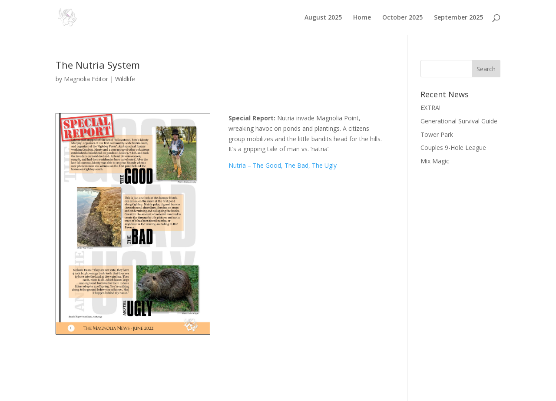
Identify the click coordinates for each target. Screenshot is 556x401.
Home (362, 17)
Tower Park (436, 134)
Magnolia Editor (86, 79)
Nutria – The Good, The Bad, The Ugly (282, 165)
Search (486, 69)
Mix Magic (434, 161)
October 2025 (402, 17)
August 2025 (323, 17)
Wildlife (125, 79)
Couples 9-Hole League (453, 147)
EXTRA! (430, 107)
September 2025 (458, 17)
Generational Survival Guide (458, 121)
